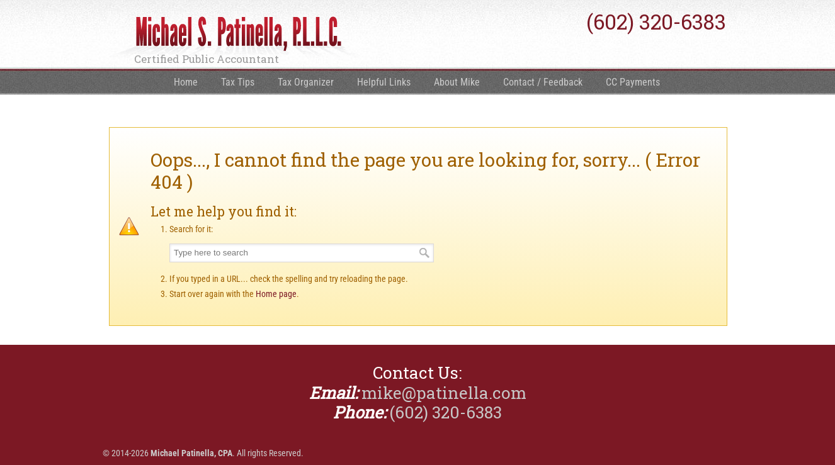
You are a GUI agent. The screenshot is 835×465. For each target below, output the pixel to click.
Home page (276, 294)
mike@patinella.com (443, 392)
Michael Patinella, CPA (235, 38)
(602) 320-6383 (656, 21)
